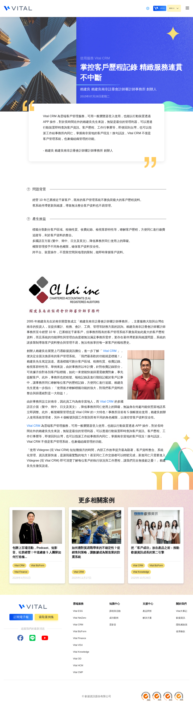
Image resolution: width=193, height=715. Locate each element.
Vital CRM (109, 350)
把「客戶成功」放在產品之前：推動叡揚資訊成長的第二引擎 (155, 550)
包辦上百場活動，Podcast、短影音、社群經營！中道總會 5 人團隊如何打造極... (36, 552)
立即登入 (149, 8)
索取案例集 (46, 616)
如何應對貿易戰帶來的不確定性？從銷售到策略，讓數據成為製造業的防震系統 (96, 552)
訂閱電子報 (20, 616)
